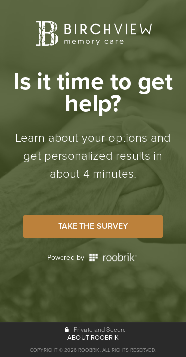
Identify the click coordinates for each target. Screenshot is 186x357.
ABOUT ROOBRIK (93, 338)
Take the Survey (92, 226)
